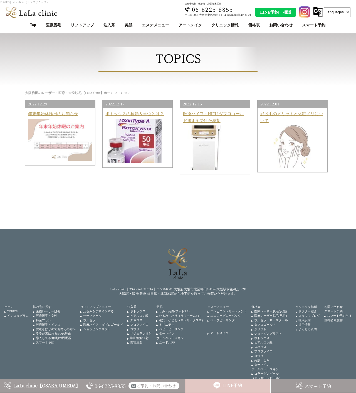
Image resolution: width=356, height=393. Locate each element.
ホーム (9, 306)
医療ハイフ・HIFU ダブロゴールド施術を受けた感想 (213, 117)
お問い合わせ (281, 25)
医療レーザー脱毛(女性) (270, 311)
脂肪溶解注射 (139, 338)
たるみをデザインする (98, 311)
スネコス (136, 320)
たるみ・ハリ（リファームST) (180, 315)
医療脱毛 (53, 25)
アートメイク (190, 25)
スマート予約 (313, 25)
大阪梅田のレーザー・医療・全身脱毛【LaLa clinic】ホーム (69, 93)
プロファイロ (139, 324)
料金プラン (43, 320)
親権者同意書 (333, 320)
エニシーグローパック (225, 315)
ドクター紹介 (307, 311)
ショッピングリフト (97, 329)
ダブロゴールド (265, 324)
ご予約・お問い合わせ (156, 386)
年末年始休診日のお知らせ (53, 113)
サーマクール (92, 315)
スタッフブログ (309, 315)
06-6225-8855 (110, 385)
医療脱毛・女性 (46, 315)
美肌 (128, 25)
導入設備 (304, 320)
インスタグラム (18, 315)
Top (33, 25)
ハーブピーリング (222, 320)
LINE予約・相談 (275, 12)
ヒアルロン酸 (139, 315)
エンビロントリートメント (228, 311)
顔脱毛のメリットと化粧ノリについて (291, 117)
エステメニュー (155, 25)
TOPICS (12, 311)
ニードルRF (167, 342)
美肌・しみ (262, 360)
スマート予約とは (339, 315)
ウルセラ (89, 320)
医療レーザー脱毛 (48, 311)
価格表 (254, 25)
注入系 (109, 25)
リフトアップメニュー (95, 306)
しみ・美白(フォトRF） (175, 311)
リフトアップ (82, 25)
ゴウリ (134, 329)
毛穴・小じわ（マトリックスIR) (181, 320)
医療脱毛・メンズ (48, 324)
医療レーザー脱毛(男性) (270, 315)
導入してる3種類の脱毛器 (53, 338)
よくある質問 (307, 329)
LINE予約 (232, 385)
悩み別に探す (42, 306)
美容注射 (136, 342)
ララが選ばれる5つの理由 (53, 333)
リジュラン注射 (141, 333)
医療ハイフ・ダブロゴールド (103, 324)
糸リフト (260, 329)
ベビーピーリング (171, 329)
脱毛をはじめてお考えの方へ (56, 329)
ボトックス (137, 311)
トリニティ (166, 324)
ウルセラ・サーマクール (271, 320)
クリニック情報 (225, 25)
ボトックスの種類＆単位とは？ (134, 113)
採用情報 (304, 324)
